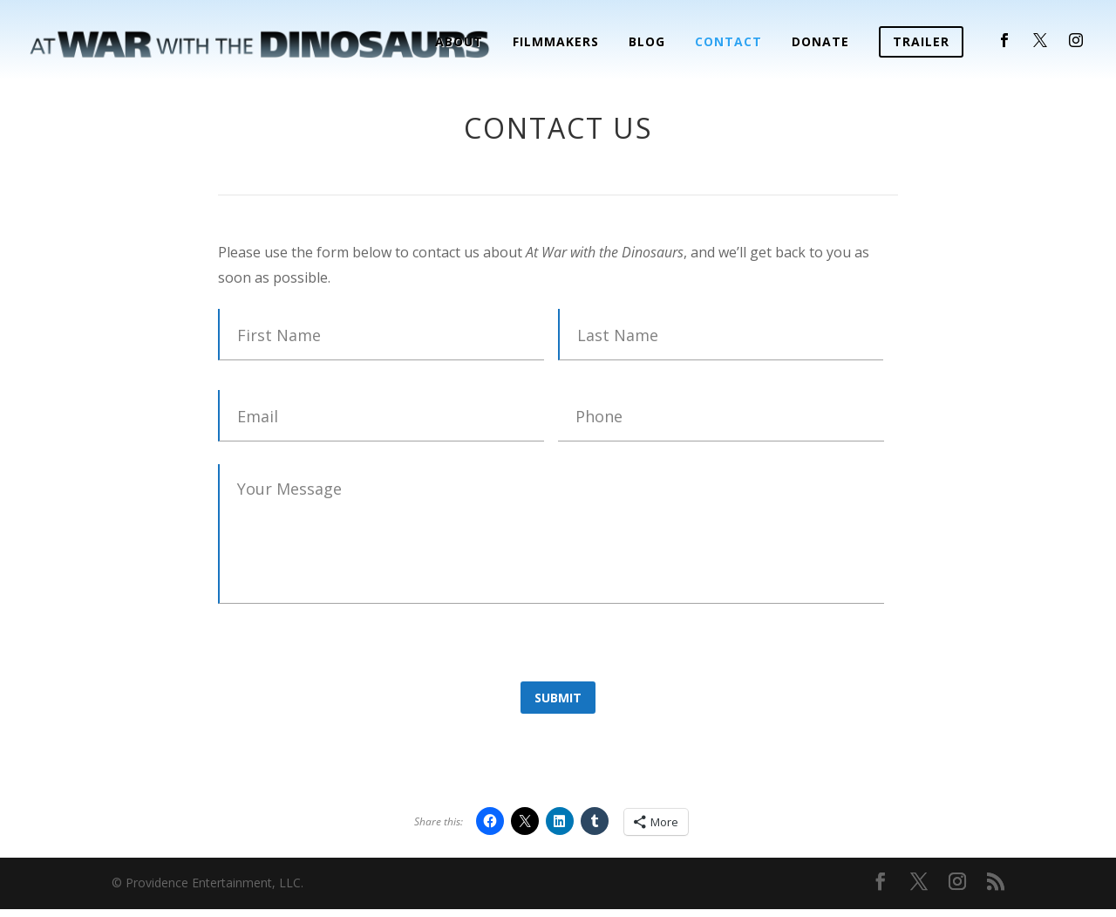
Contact (728, 43)
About (459, 43)
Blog (647, 43)
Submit (558, 697)
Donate (820, 43)
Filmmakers (556, 43)
